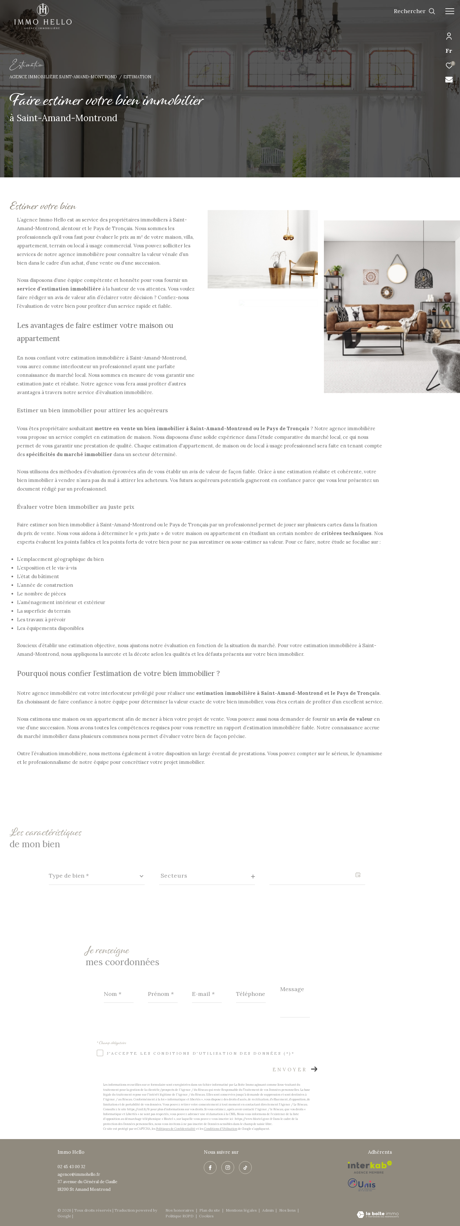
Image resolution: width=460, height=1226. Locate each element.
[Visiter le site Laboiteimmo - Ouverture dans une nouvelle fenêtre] (377, 1215)
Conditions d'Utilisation (220, 1129)
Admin (268, 1210)
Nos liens (288, 1210)
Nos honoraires (180, 1210)
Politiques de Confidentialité (175, 1129)
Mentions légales (242, 1210)
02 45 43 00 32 (71, 1166)
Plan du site (210, 1210)
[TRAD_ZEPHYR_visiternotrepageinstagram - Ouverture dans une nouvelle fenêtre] (227, 1167)
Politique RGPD (179, 1216)
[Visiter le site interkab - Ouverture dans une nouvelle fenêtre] (370, 1167)
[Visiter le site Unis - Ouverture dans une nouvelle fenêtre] (370, 1184)
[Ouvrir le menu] (450, 11)
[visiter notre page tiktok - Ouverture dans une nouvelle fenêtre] (245, 1167)
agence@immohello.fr (78, 1174)
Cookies (206, 1216)
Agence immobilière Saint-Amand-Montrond (63, 76)
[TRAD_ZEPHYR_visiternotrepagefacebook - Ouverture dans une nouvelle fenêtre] (210, 1167)
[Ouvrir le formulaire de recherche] (414, 11)
